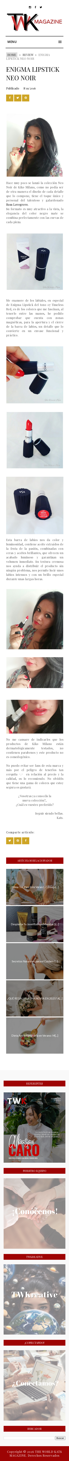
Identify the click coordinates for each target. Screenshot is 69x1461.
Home (11, 55)
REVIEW (28, 55)
